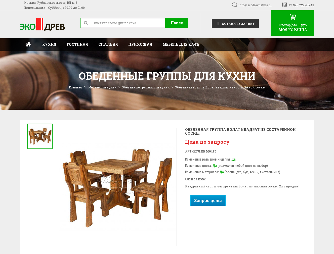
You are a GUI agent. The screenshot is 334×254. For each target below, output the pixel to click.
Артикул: (192, 151)
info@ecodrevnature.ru (255, 5)
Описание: (195, 179)
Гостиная (77, 44)
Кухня (49, 44)
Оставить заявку (235, 23)
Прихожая (140, 44)
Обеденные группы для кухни (146, 87)
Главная (28, 44)
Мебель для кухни (102, 87)
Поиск (177, 22)
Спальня (108, 44)
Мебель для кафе (180, 44)
